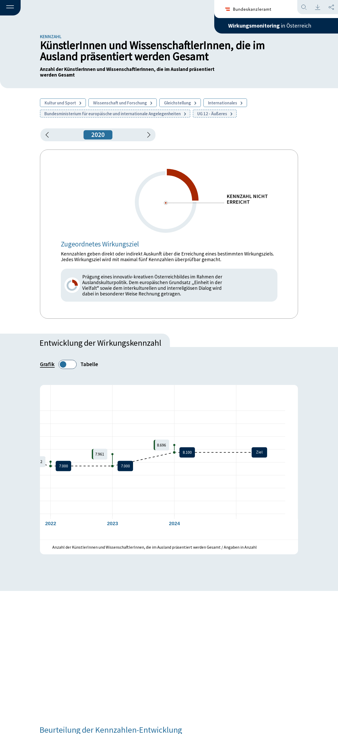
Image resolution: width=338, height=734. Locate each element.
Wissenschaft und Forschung (122, 103)
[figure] (169, 462)
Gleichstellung (180, 103)
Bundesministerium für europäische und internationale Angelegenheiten (115, 114)
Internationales (225, 103)
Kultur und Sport (63, 103)
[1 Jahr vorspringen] (147, 135)
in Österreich (269, 25)
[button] (10, 8)
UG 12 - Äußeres (214, 114)
